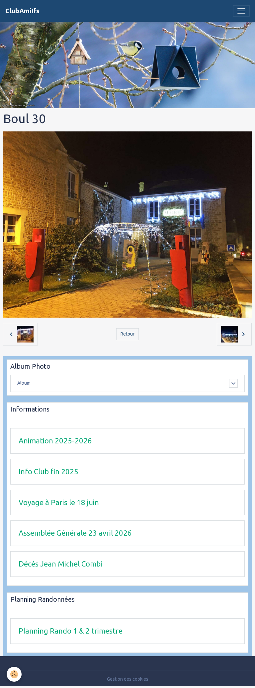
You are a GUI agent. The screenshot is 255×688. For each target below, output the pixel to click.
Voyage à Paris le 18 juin (59, 502)
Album (24, 383)
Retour (127, 334)
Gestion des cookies (127, 679)
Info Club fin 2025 (48, 471)
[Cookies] (14, 674)
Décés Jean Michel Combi (60, 564)
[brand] (22, 11)
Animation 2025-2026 (55, 440)
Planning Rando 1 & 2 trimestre (71, 631)
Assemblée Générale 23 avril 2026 (75, 533)
